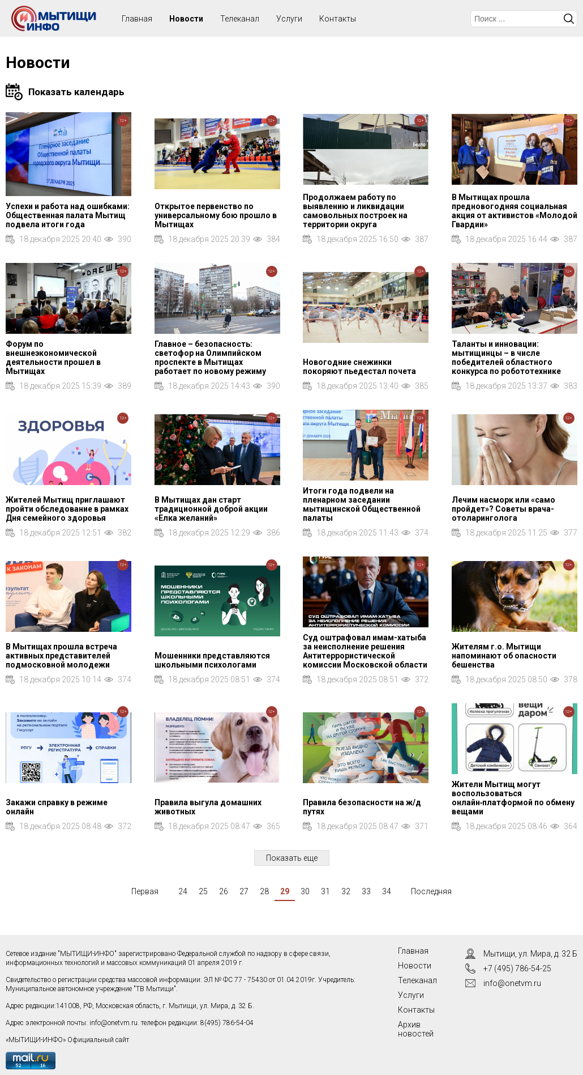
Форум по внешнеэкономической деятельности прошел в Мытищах (53, 357)
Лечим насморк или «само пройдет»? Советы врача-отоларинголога (503, 508)
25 (203, 891)
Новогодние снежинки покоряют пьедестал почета (359, 367)
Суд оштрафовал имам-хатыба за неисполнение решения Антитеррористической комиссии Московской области (365, 651)
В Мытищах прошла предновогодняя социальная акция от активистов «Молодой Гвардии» (514, 211)
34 (386, 891)
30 (305, 891)
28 (264, 891)
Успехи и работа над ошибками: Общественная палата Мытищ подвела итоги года (68, 215)
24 (182, 891)
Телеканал (239, 18)
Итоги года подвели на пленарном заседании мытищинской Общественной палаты (362, 504)
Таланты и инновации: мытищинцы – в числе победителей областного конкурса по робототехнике (506, 357)
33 (366, 891)
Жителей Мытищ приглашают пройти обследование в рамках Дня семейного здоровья (67, 508)
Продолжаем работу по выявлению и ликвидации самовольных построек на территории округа (355, 211)
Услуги (289, 18)
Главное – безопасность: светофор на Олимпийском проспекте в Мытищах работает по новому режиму (210, 357)
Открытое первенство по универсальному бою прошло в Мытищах (216, 215)
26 (223, 891)
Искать (568, 18)
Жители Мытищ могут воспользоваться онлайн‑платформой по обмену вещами (513, 798)
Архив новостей (416, 1029)
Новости (186, 18)
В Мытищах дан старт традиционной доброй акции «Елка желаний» (211, 508)
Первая (144, 891)
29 (284, 891)
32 (345, 891)
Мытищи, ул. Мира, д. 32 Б (530, 953)
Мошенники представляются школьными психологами (212, 660)
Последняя (431, 891)
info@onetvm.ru (113, 1023)
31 (325, 891)
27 (243, 891)
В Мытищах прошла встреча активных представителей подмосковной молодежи (61, 655)
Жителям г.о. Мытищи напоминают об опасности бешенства (504, 655)
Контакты (337, 18)
